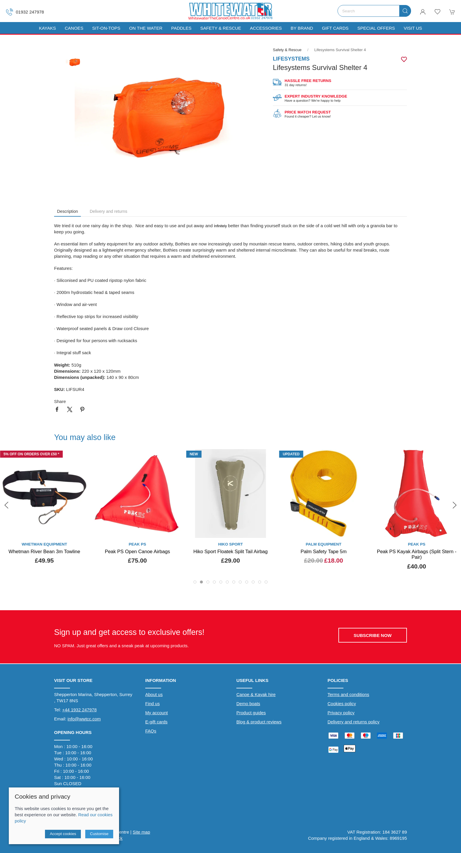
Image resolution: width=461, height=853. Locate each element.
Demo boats (248, 703)
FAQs (150, 730)
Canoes (74, 28)
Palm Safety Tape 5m (323, 551)
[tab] (194, 582)
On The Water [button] (145, 28)
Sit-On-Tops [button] (106, 28)
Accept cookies (63, 834)
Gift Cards (335, 28)
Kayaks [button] (47, 28)
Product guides (251, 712)
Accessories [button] (266, 28)
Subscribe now (373, 635)
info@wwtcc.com (84, 718)
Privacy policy (341, 712)
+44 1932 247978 (79, 709)
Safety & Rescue (220, 28)
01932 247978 (25, 12)
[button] (437, 11)
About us (154, 694)
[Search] (374, 11)
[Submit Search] (405, 11)
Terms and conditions (348, 694)
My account (156, 712)
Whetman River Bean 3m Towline (44, 551)
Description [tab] (67, 211)
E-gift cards (156, 721)
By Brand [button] (301, 28)
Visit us (413, 28)
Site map (141, 831)
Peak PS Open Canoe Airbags (137, 551)
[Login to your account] (423, 11)
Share (60, 401)
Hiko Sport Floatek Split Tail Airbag (230, 551)
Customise (99, 834)
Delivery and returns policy (354, 721)
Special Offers (376, 28)
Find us (152, 703)
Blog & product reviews (258, 721)
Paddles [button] (181, 28)
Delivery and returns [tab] (108, 211)
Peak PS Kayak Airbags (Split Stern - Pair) (417, 554)
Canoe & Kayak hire (255, 694)
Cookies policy (342, 703)
